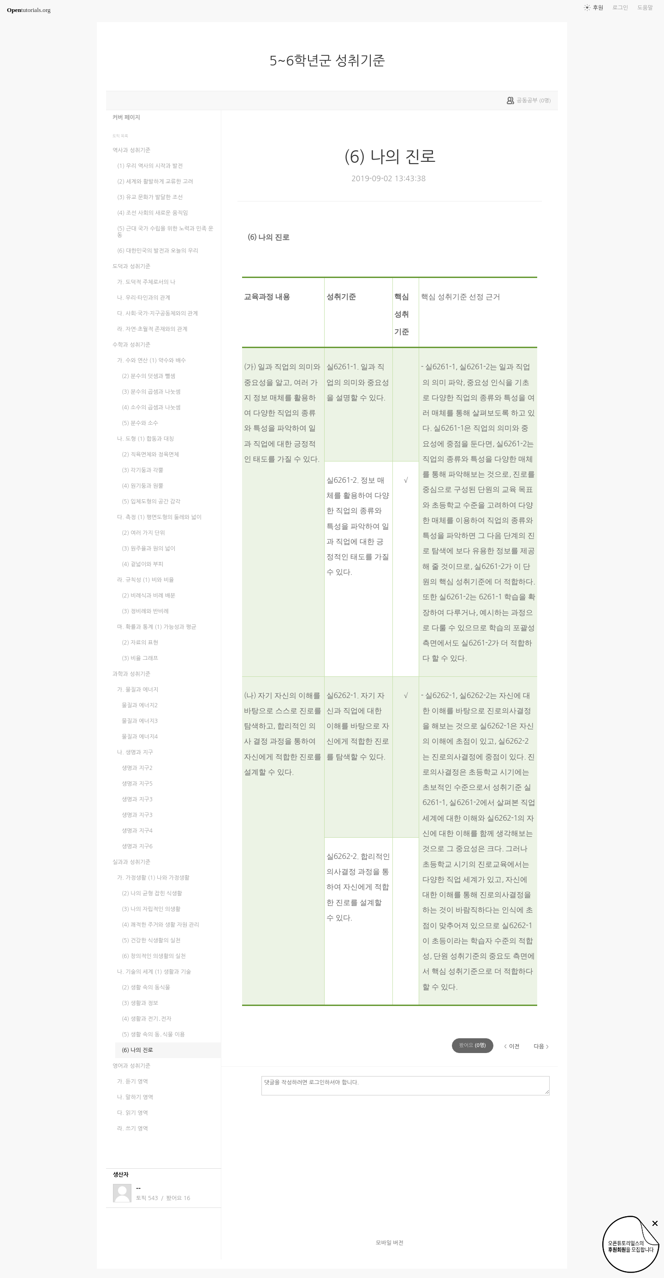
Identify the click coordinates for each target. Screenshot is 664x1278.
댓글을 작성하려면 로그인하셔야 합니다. (405, 1085)
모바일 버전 (389, 1243)
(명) (472, 1045)
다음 (539, 1046)
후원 (598, 8)
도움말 (645, 8)
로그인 (620, 8)
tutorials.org (29, 9)
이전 (514, 1046)
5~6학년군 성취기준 (330, 60)
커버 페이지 (126, 117)
